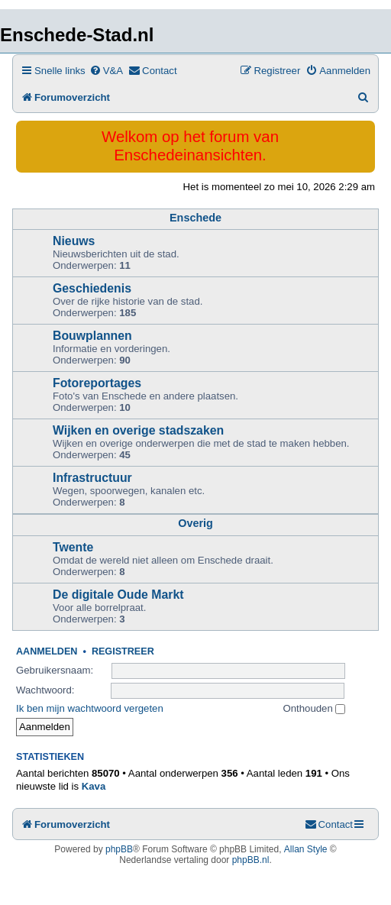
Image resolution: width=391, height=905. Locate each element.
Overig (195, 523)
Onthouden (314, 708)
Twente (73, 547)
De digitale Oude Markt (118, 594)
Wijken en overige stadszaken (138, 430)
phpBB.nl (251, 860)
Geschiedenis (92, 288)
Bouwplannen (92, 335)
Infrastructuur (92, 477)
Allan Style (306, 849)
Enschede (195, 218)
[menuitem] (106, 71)
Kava (94, 786)
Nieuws (74, 240)
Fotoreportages (97, 383)
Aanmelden (46, 651)
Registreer (123, 651)
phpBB (119, 849)
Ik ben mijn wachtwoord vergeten (89, 708)
